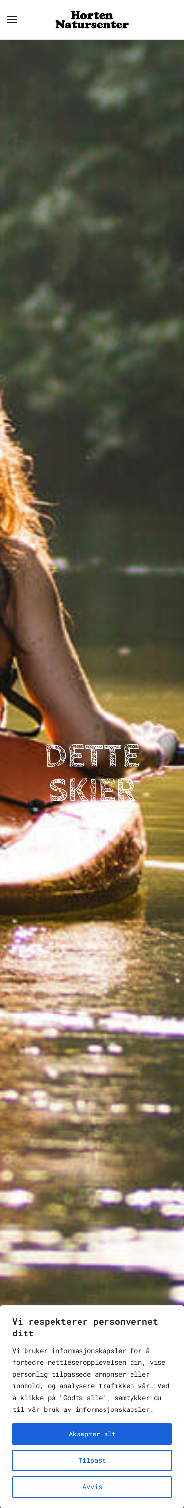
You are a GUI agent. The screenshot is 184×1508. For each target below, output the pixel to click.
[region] (92, 1406)
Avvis (92, 1486)
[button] (12, 19)
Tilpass (92, 1460)
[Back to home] (92, 19)
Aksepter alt (92, 1433)
